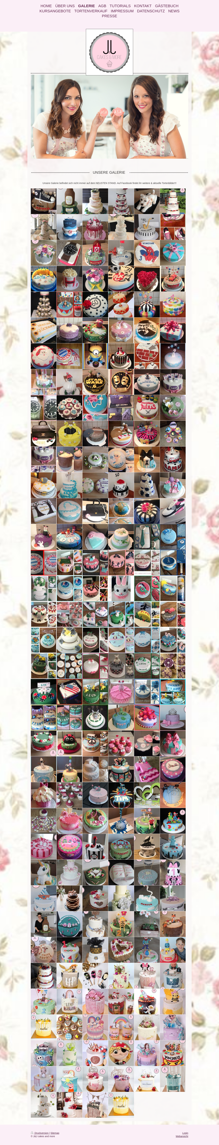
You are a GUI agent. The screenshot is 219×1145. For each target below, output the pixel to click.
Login (185, 1133)
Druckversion (40, 1133)
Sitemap (54, 1133)
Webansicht (182, 1136)
